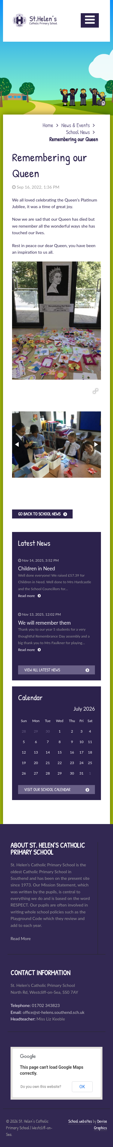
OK (82, 1086)
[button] (95, 391)
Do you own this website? (40, 1087)
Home (47, 125)
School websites (80, 1121)
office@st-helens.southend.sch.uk (53, 1012)
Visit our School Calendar (47, 789)
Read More (21, 938)
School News (78, 132)
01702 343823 (46, 1005)
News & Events (75, 125)
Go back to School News (39, 514)
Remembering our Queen (73, 139)
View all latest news (42, 670)
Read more (29, 595)
